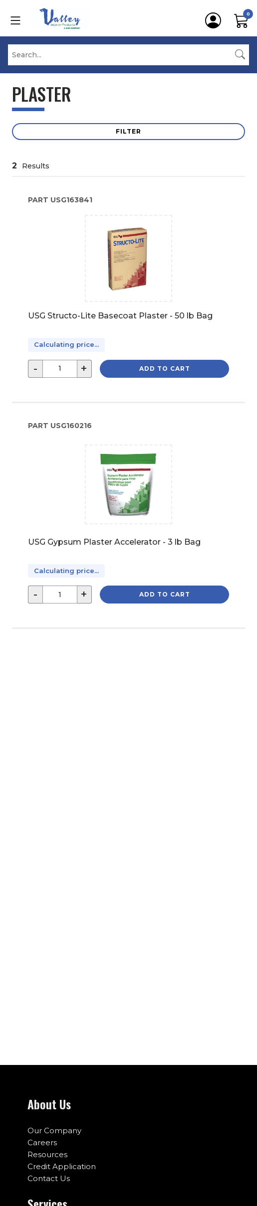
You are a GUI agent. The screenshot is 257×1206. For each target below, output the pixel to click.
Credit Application (61, 1166)
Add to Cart (164, 368)
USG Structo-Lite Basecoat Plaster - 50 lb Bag (120, 315)
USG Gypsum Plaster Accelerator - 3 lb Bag (114, 542)
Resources (47, 1154)
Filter (128, 131)
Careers (42, 1142)
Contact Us (48, 1178)
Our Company (54, 1130)
